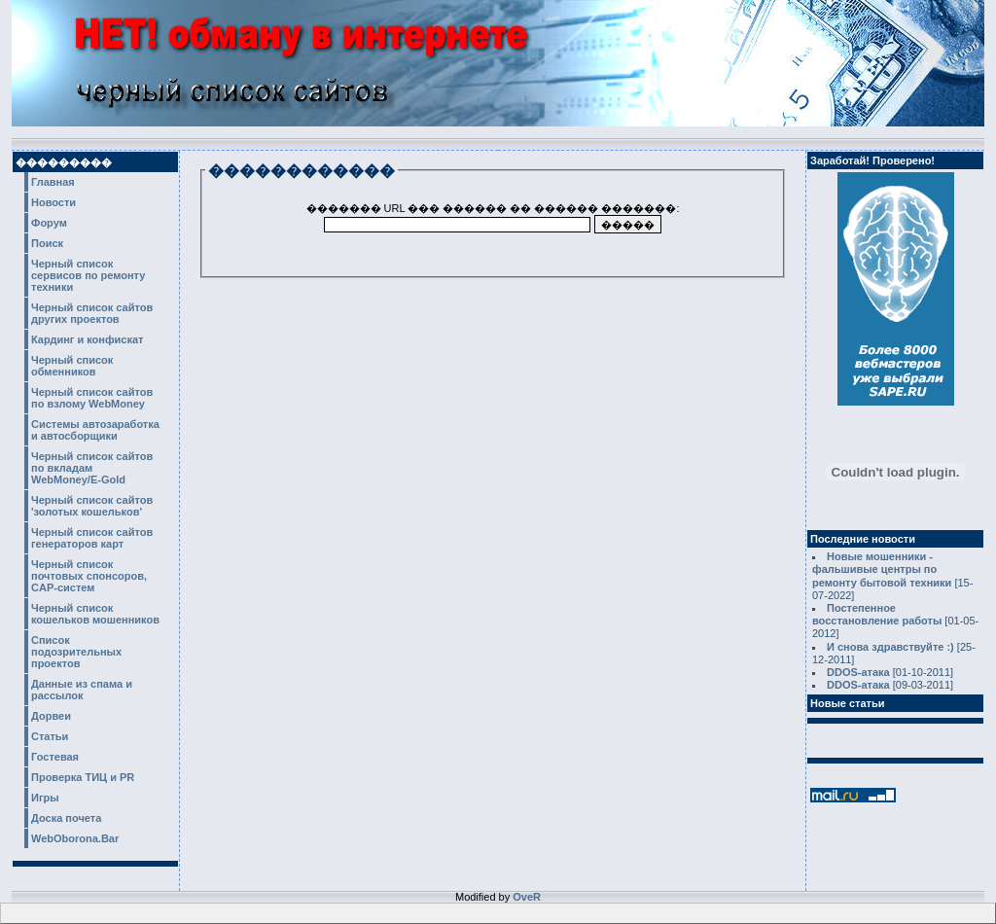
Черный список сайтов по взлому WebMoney (92, 397)
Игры (45, 797)
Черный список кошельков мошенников (95, 613)
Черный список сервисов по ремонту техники (88, 275)
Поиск (47, 243)
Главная (53, 182)
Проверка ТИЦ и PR (82, 777)
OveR (527, 897)
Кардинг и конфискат (87, 339)
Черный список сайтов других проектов (92, 313)
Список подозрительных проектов (76, 651)
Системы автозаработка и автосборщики (95, 430)
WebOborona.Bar (75, 838)
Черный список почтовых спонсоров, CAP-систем (89, 575)
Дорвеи (51, 716)
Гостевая (55, 757)
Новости (53, 202)
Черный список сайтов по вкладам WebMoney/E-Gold (92, 467)
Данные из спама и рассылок (81, 689)
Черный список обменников (72, 365)
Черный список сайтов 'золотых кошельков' (92, 505)
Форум (49, 223)
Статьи (49, 736)
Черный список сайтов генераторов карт (92, 538)
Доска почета (66, 818)
